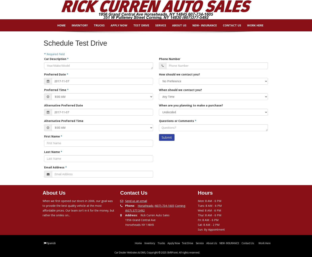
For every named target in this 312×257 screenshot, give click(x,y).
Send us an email (136, 201)
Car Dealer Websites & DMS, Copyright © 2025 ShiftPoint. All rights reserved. (157, 252)
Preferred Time (56, 90)
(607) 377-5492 (135, 210)
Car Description (56, 59)
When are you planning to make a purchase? (191, 105)
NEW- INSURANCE (201, 25)
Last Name (53, 152)
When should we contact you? (180, 90)
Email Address (55, 167)
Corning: (180, 206)
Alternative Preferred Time (63, 121)
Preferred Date (56, 74)
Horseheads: (146, 206)
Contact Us (229, 25)
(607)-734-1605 (164, 206)
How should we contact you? (179, 74)
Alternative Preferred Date (63, 105)
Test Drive (138, 25)
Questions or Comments (177, 121)
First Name (53, 136)
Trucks (96, 25)
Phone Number (169, 59)
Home (58, 25)
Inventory (77, 25)
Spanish (51, 243)
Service (157, 25)
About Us (176, 25)
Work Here (252, 25)
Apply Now (116, 25)
